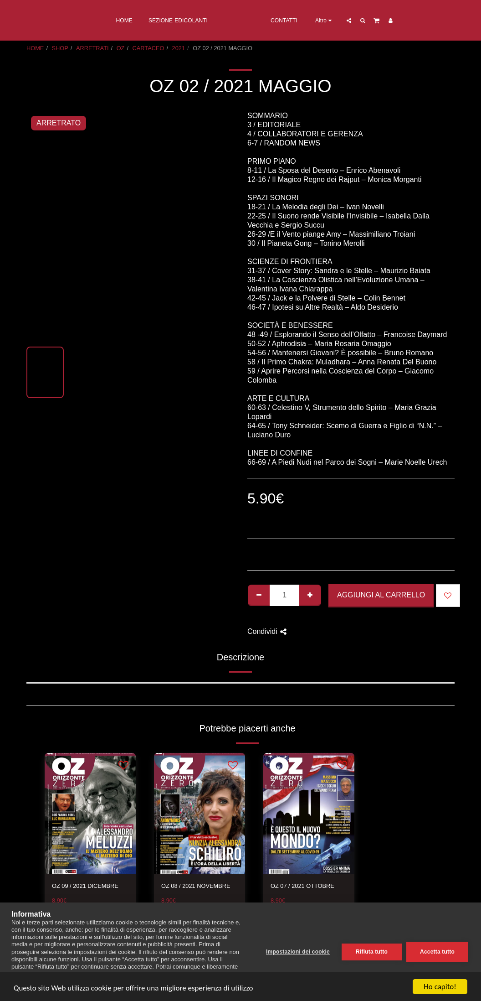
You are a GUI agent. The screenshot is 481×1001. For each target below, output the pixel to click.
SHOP (60, 48)
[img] (90, 814)
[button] (385, 20)
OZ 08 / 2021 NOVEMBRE (195, 885)
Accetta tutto (437, 952)
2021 (178, 48)
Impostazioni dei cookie (298, 952)
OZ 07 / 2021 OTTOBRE (302, 885)
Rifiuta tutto (372, 952)
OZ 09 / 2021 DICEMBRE (85, 885)
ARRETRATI (92, 48)
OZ (121, 48)
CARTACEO (148, 48)
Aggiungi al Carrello (381, 595)
